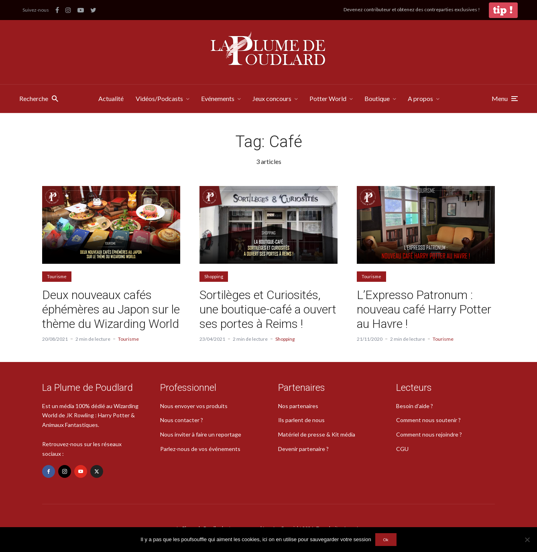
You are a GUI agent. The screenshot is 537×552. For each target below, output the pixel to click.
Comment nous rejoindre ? (429, 434)
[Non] (527, 540)
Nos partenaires (298, 405)
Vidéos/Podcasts (159, 98)
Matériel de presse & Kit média (316, 434)
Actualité (111, 98)
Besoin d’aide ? (414, 405)
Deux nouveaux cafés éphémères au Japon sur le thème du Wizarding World (111, 309)
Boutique (377, 98)
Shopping (213, 276)
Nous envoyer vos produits (194, 405)
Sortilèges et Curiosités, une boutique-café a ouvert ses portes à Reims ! (267, 309)
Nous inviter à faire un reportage (200, 434)
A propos (420, 98)
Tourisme (57, 276)
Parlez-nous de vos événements (200, 448)
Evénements (217, 98)
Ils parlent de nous (301, 420)
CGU (402, 448)
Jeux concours (271, 98)
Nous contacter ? (181, 420)
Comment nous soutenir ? (428, 420)
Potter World (327, 98)
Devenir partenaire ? (303, 448)
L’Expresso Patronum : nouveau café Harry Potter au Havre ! (424, 309)
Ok (386, 539)
